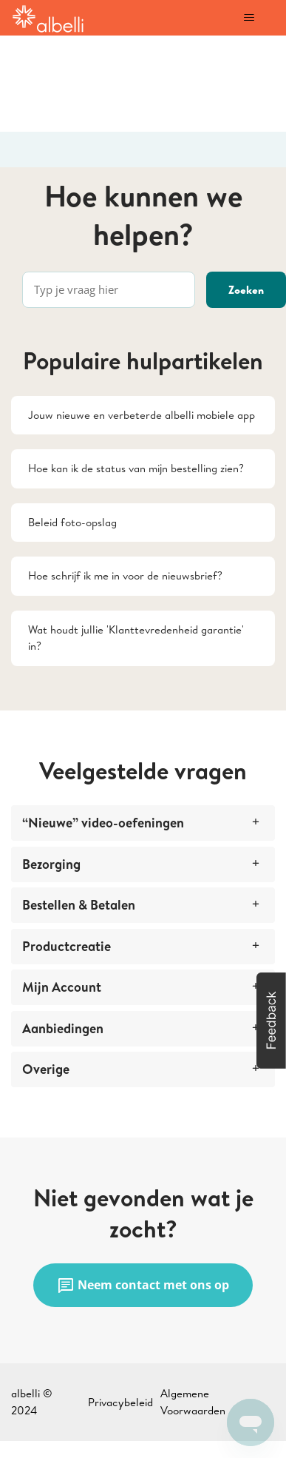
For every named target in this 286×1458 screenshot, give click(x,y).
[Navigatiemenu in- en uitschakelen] (248, 18)
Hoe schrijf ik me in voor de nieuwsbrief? (125, 575)
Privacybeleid (120, 1402)
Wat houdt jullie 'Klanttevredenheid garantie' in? (136, 638)
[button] (271, 1020)
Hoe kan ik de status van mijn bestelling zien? (136, 468)
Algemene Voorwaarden (192, 1401)
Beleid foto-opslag (72, 522)
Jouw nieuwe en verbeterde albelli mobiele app (141, 415)
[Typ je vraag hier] (108, 290)
